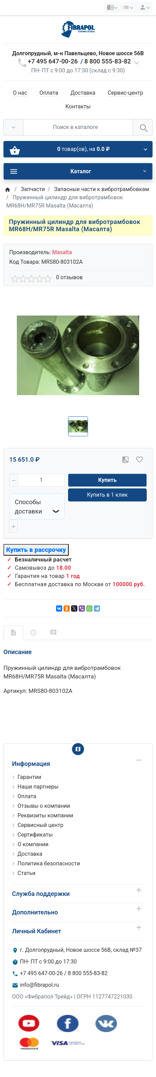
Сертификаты (35, 834)
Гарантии (29, 777)
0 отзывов (69, 277)
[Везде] (13, 127)
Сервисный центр (40, 825)
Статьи (26, 873)
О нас (20, 93)
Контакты (77, 106)
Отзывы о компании (44, 806)
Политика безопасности (49, 863)
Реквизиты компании (45, 815)
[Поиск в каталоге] (78, 127)
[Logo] (78, 29)
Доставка (82, 93)
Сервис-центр (125, 93)
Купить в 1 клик (107, 495)
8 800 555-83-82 (108, 61)
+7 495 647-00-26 (53, 61)
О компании (33, 844)
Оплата (49, 93)
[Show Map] (78, 749)
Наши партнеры (38, 786)
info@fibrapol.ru (39, 985)
